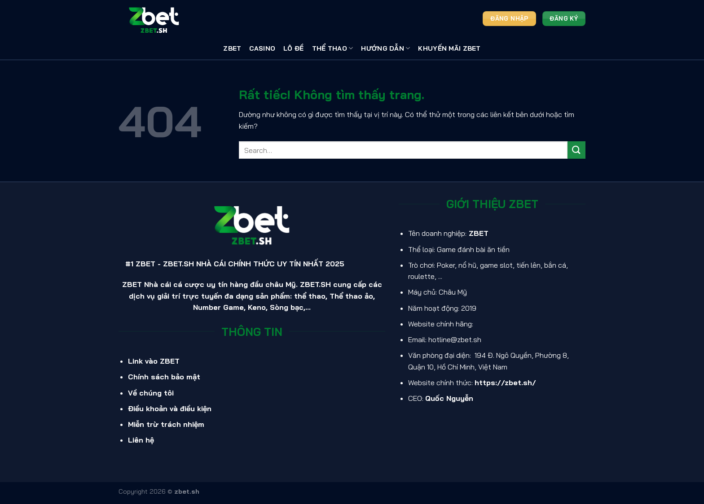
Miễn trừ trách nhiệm (166, 424)
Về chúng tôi (151, 392)
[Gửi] (576, 150)
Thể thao (332, 48)
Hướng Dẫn (385, 48)
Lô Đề (293, 48)
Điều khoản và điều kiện (169, 408)
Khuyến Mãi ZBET (449, 48)
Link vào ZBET (154, 360)
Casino (262, 48)
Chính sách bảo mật (164, 376)
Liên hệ (141, 439)
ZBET (232, 48)
